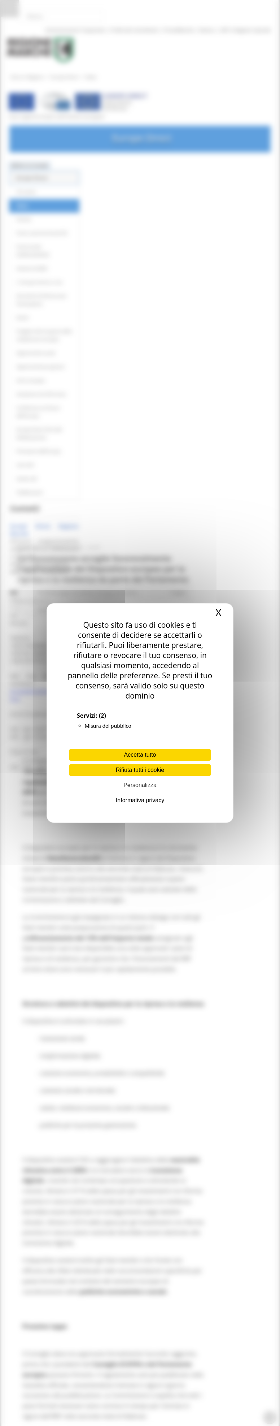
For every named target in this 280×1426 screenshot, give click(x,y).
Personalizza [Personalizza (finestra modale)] (140, 785)
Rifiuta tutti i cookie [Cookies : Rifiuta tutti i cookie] (140, 770)
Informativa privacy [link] (140, 800)
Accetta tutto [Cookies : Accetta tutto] (140, 755)
